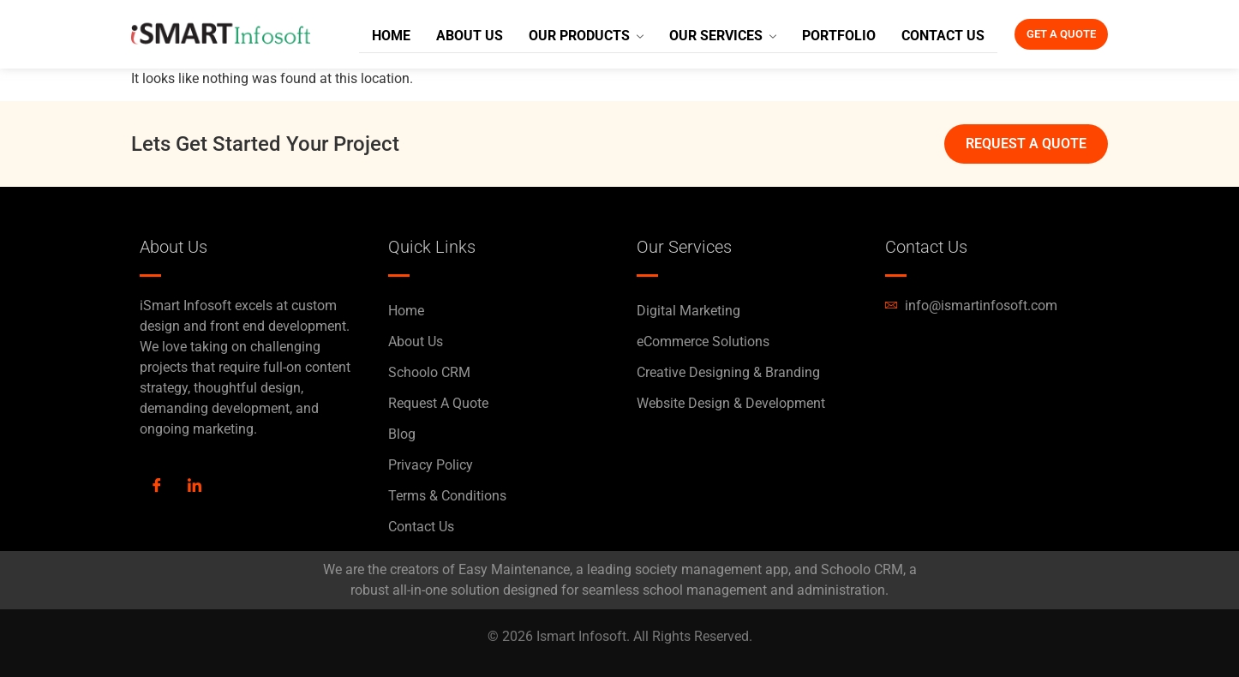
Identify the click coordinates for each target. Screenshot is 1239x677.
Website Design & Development (731, 403)
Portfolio (811, 34)
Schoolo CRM (429, 372)
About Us (458, 34)
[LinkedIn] (194, 487)
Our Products (570, 34)
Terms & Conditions (447, 496)
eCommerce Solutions (703, 341)
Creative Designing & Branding (728, 372)
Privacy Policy (430, 465)
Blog (402, 434)
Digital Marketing (688, 311)
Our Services (700, 34)
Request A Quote (438, 403)
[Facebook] (157, 487)
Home (384, 34)
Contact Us (910, 34)
